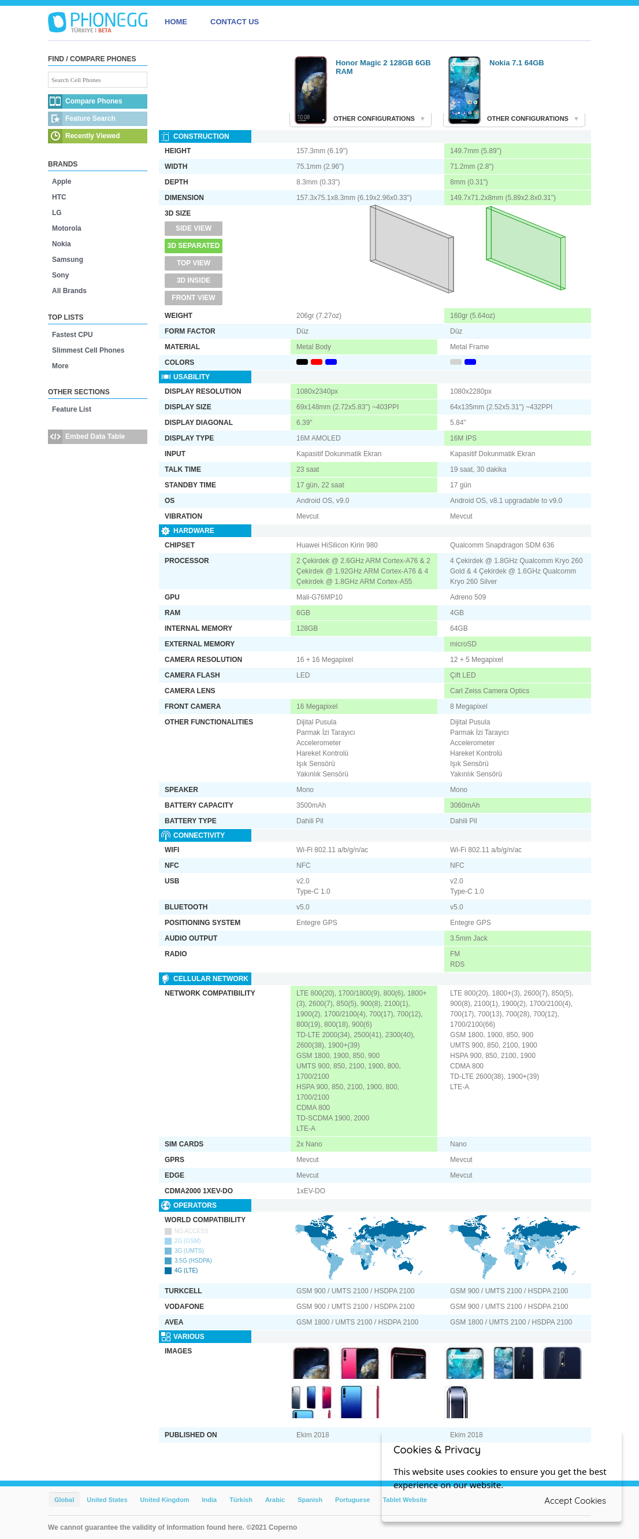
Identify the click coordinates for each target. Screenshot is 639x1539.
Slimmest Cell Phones (88, 350)
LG (57, 213)
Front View (193, 298)
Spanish (310, 1499)
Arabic (275, 1499)
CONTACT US (234, 21)
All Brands (69, 291)
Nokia (61, 244)
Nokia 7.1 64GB (516, 62)
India (209, 1499)
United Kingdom (165, 1499)
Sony (60, 275)
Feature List (71, 409)
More (60, 366)
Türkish (240, 1499)
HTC (59, 197)
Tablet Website (404, 1499)
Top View (193, 263)
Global (64, 1499)
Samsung (67, 260)
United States (107, 1499)
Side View (193, 228)
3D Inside (194, 280)
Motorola (66, 228)
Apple (61, 181)
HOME (176, 21)
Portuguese (352, 1499)
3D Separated (194, 246)
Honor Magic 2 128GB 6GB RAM (383, 67)
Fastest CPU (72, 335)
